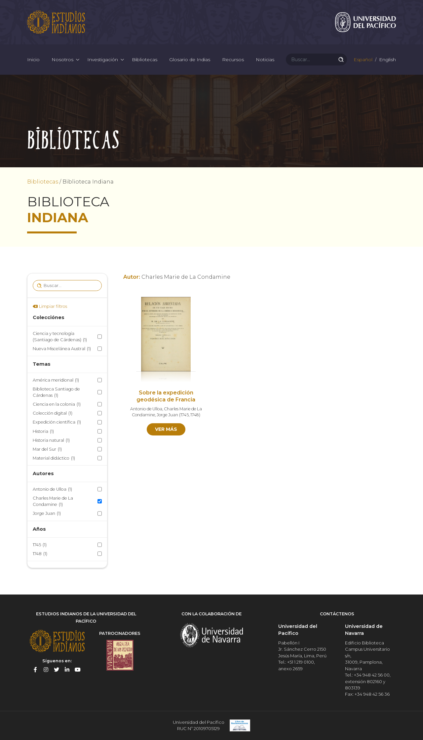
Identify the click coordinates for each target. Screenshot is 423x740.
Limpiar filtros (53, 306)
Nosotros (62, 59)
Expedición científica (57, 422)
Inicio (33, 59)
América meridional (56, 380)
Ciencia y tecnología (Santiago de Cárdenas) (60, 337)
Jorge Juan (47, 513)
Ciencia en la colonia (57, 404)
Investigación (102, 59)
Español (362, 59)
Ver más (166, 429)
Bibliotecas (144, 59)
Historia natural (51, 440)
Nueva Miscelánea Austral (62, 349)
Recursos (233, 59)
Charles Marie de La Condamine (53, 502)
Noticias (265, 59)
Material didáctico (54, 458)
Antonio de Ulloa (52, 489)
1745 (40, 545)
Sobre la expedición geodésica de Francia (165, 396)
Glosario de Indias (189, 59)
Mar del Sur (47, 449)
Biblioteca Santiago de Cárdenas (56, 392)
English (387, 59)
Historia (43, 431)
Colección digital (52, 413)
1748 (40, 554)
